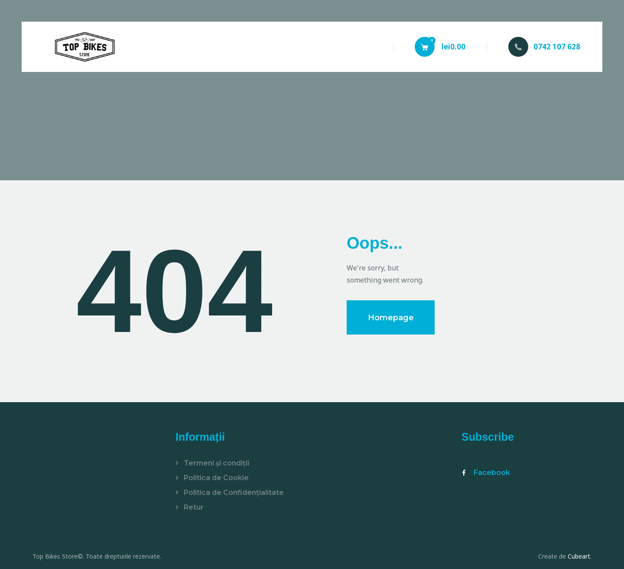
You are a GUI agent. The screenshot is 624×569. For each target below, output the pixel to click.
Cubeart (579, 556)
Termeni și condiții (216, 463)
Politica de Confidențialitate (234, 492)
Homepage (391, 317)
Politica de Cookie (216, 478)
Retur (194, 507)
